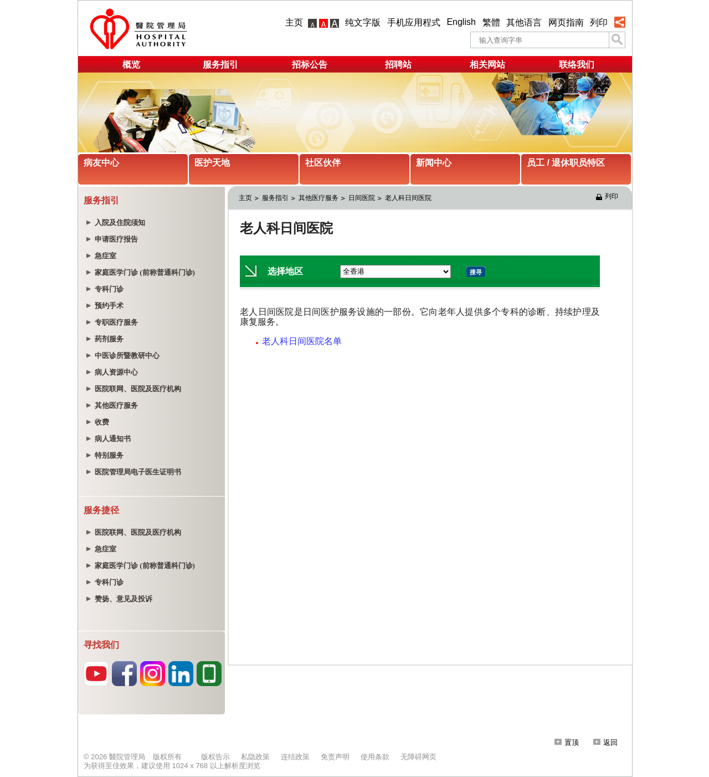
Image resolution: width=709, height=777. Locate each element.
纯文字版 (363, 22)
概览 (131, 64)
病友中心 (101, 162)
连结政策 (295, 757)
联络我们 (576, 64)
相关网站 (487, 64)
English (460, 22)
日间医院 (361, 198)
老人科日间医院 (408, 198)
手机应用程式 (413, 22)
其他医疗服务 (318, 198)
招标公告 (309, 64)
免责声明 (335, 757)
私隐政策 (255, 757)
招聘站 (398, 64)
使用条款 (375, 757)
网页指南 (566, 22)
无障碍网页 (418, 757)
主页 (294, 22)
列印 (599, 22)
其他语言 (524, 22)
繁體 (491, 22)
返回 (605, 742)
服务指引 (220, 64)
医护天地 (212, 162)
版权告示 (215, 757)
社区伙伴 (323, 162)
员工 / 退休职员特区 (566, 162)
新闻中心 (433, 162)
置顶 (566, 742)
